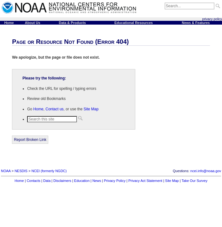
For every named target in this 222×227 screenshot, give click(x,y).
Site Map (91, 109)
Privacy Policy (115, 181)
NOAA (6, 171)
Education (82, 181)
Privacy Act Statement (145, 181)
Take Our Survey (194, 181)
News (96, 181)
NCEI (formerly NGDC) (49, 171)
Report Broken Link (30, 139)
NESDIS (21, 171)
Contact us (54, 109)
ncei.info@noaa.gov (205, 171)
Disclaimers (62, 181)
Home (38, 109)
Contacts (33, 181)
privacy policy (212, 19)
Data (46, 181)
